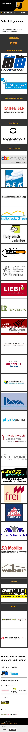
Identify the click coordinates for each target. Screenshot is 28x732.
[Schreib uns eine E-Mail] (16, 43)
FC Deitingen (8, 13)
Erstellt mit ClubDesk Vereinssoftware (9, 723)
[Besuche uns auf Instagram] (14, 43)
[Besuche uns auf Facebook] (11, 43)
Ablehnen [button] (5, 729)
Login (15, 13)
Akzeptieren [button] (12, 729)
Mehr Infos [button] (4, 726)
